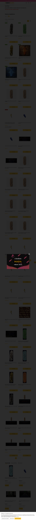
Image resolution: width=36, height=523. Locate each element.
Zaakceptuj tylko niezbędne (5, 518)
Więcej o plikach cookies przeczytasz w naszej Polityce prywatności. (10, 516)
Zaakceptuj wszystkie (17, 518)
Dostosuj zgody (12, 518)
